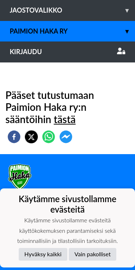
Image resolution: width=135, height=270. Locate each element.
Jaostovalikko (72, 10)
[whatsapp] (48, 136)
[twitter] (31, 136)
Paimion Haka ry (72, 31)
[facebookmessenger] (65, 136)
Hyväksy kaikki (43, 254)
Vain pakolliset (93, 254)
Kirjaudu (67, 52)
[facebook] (14, 136)
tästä (65, 119)
